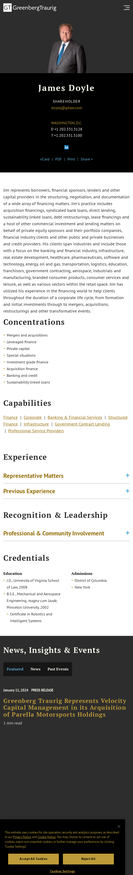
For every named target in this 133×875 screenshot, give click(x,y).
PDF (58, 159)
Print (71, 159)
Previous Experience (29, 493)
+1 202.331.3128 (68, 129)
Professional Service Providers (36, 432)
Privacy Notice (22, 843)
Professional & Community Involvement (53, 534)
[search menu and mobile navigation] (128, 8)
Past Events (58, 669)
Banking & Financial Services (75, 419)
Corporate (33, 419)
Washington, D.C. (66, 122)
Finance (10, 419)
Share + (87, 159)
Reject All (88, 865)
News (35, 669)
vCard (45, 159)
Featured (15, 669)
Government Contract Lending (82, 425)
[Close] (118, 832)
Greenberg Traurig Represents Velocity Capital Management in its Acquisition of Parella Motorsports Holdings (65, 711)
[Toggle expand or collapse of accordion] (128, 477)
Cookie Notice (47, 843)
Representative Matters (33, 477)
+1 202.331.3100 (68, 135)
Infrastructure (36, 425)
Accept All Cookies (33, 865)
